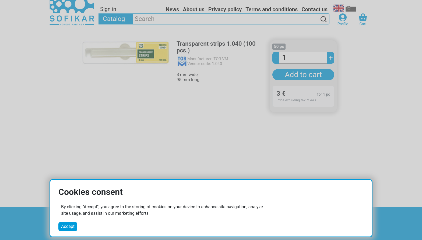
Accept (68, 226)
